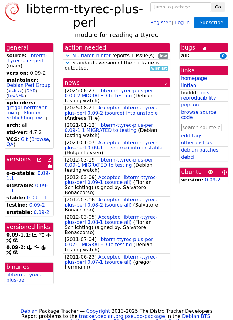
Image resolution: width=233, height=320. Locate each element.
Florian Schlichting (23, 115)
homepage (194, 78)
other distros (196, 142)
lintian (188, 85)
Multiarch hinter (91, 55)
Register (160, 22)
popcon (190, 105)
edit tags (191, 136)
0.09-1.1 (37, 198)
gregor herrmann (27, 107)
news (72, 82)
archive (15, 90)
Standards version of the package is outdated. (116, 65)
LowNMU (16, 95)
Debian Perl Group (28, 85)
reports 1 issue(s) (116, 55)
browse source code (198, 114)
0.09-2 (37, 205)
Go (218, 7)
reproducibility (198, 98)
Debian (29, 311)
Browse (40, 139)
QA (10, 144)
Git (24, 139)
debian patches (199, 150)
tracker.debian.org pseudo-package (122, 316)
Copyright (98, 311)
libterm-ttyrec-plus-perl (26, 58)
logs (204, 93)
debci (187, 157)
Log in (182, 22)
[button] (67, 55)
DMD (31, 90)
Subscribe (211, 22)
